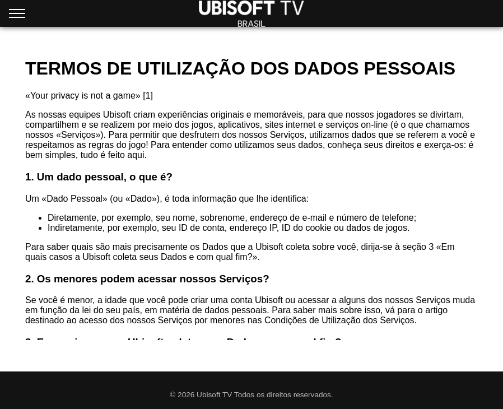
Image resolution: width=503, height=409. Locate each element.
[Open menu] (17, 15)
